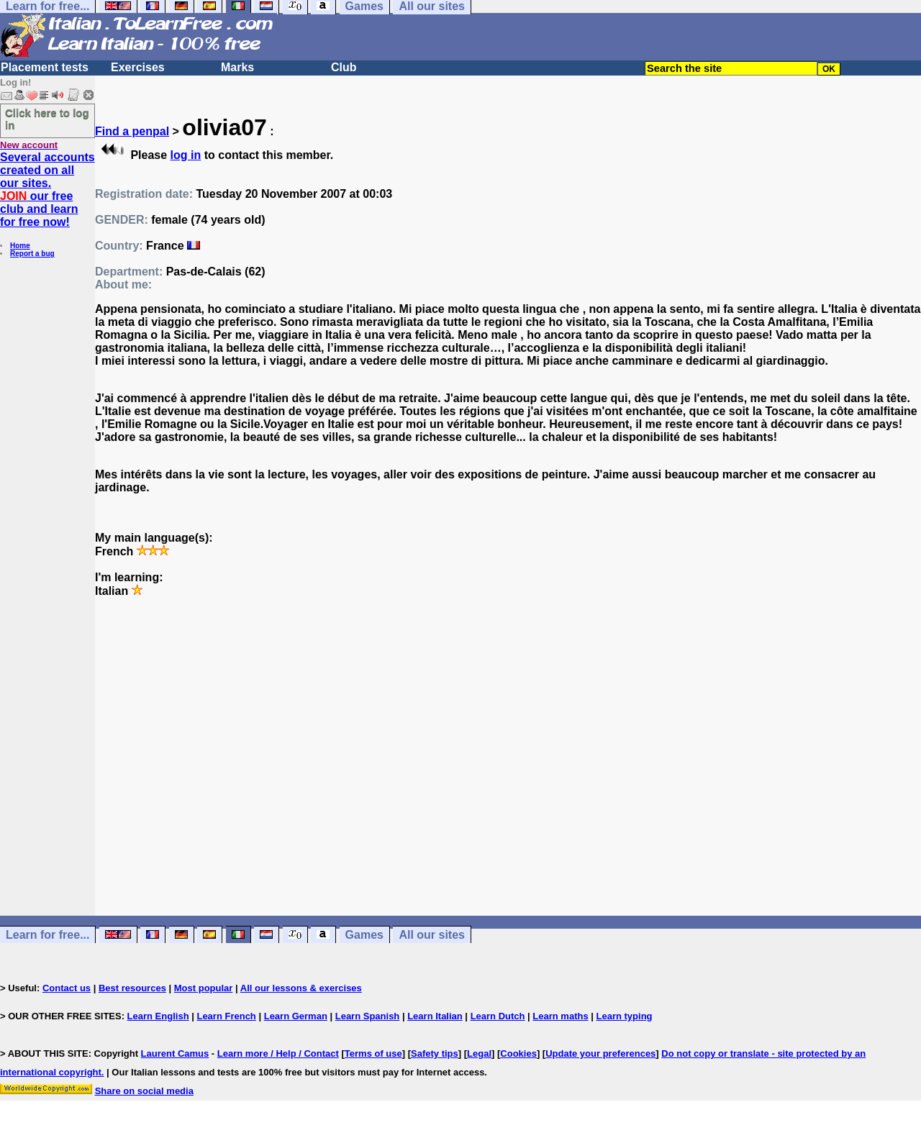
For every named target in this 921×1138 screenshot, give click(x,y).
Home (20, 246)
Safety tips (434, 1053)
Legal (479, 1053)
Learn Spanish (367, 1016)
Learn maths (560, 1016)
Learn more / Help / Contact (278, 1053)
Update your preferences (600, 1053)
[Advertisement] (508, 763)
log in (186, 155)
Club (344, 67)
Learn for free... (47, 935)
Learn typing (624, 1016)
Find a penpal (132, 131)
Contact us (66, 988)
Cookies (518, 1053)
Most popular (203, 988)
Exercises (138, 67)
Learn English (158, 1016)
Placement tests (45, 67)
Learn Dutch (498, 1016)
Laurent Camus (175, 1053)
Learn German (295, 1016)
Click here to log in (47, 118)
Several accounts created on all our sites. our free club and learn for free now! (47, 189)
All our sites (432, 935)
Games (364, 935)
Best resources (132, 988)
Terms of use (373, 1053)
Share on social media (144, 1090)
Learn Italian (435, 1016)
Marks (237, 67)
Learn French (225, 1016)
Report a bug (32, 254)
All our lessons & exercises (301, 988)
